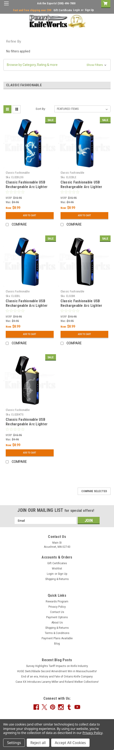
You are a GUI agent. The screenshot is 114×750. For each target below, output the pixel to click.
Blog (57, 643)
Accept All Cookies (70, 742)
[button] (57, 65)
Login (76, 10)
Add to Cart (29, 215)
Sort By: (41, 109)
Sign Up (89, 10)
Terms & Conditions (57, 633)
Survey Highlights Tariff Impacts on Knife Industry (57, 666)
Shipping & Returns (57, 579)
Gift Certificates (57, 563)
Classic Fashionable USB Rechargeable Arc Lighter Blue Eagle (81, 187)
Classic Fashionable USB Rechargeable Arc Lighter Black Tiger (27, 424)
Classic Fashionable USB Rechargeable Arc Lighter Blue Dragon (27, 187)
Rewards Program (57, 601)
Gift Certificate (62, 10)
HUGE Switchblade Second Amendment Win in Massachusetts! (57, 671)
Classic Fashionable (17, 172)
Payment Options (57, 617)
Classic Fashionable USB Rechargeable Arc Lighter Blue (27, 305)
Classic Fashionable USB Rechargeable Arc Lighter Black (81, 305)
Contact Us (57, 612)
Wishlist (57, 568)
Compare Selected (94, 491)
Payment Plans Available (57, 638)
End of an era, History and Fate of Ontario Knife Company (57, 676)
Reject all (38, 742)
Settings (14, 742)
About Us (57, 622)
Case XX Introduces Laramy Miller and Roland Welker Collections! (57, 681)
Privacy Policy (57, 606)
